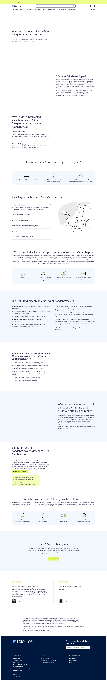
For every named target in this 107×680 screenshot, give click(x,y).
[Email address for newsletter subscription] (78, 647)
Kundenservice (53, 558)
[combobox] (56, 6)
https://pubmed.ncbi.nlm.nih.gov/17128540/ (39, 630)
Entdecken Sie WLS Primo (19, 471)
